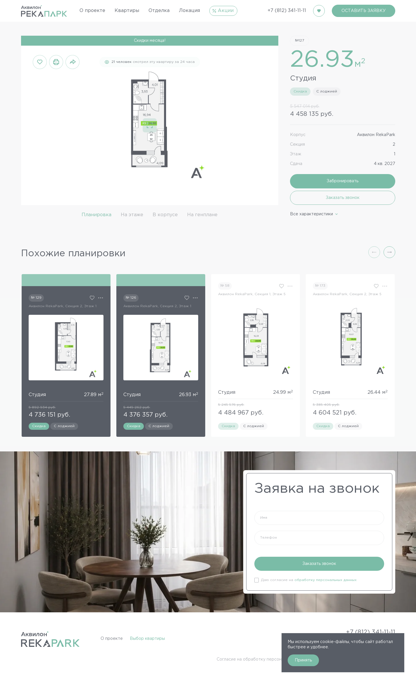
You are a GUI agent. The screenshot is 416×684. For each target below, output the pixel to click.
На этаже (132, 215)
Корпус (297, 135)
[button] (389, 252)
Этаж (295, 154)
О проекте (112, 638)
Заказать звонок (343, 198)
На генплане (202, 215)
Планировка (96, 215)
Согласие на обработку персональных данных (264, 659)
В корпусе (165, 215)
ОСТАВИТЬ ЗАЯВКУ (363, 11)
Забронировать (342, 181)
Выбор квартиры (147, 638)
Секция (297, 144)
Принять (303, 660)
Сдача (296, 164)
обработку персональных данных (325, 580)
